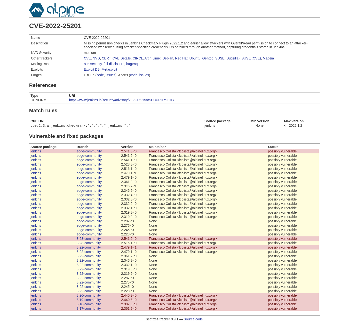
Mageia (268, 58)
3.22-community (89, 248)
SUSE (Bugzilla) (227, 58)
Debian (167, 58)
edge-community (89, 152)
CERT (106, 58)
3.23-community (89, 239)
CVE (87, 58)
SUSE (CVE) (251, 58)
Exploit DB (92, 69)
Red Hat (181, 58)
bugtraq (132, 64)
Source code (193, 320)
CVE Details (121, 58)
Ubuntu (195, 58)
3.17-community (89, 309)
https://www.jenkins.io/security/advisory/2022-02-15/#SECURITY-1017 (121, 100)
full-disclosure (113, 64)
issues (110, 75)
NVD (96, 58)
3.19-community (89, 300)
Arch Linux (152, 58)
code (100, 75)
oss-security (93, 64)
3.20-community (89, 296)
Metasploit (109, 69)
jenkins (36, 152)
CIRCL (138, 58)
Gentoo (207, 58)
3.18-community (89, 305)
